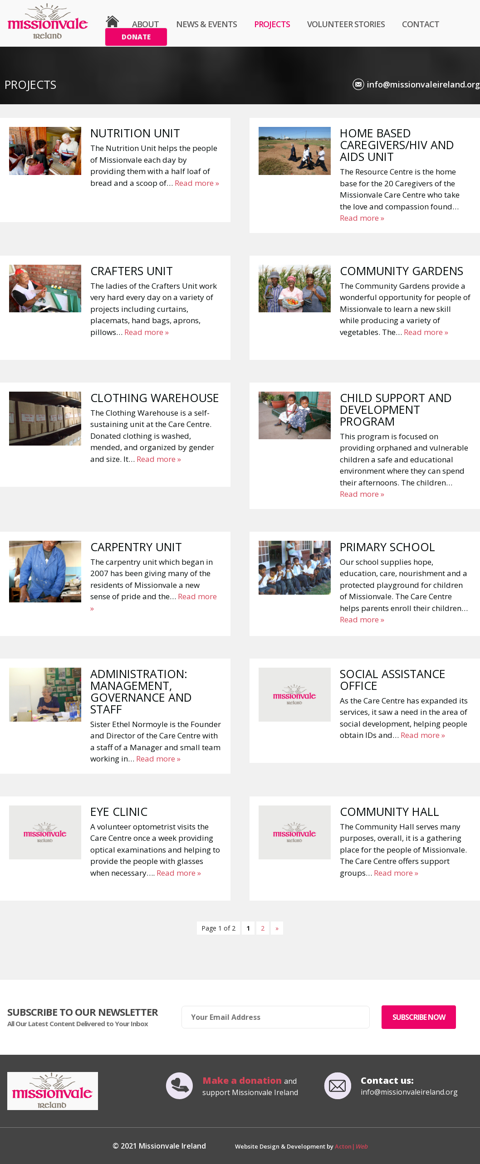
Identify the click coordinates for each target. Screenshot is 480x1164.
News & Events (206, 24)
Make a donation (243, 1080)
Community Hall (389, 811)
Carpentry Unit (136, 546)
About (145, 24)
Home (112, 21)
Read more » (197, 183)
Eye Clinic (118, 811)
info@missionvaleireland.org (423, 84)
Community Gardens (401, 270)
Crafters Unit (131, 270)
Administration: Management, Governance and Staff (141, 691)
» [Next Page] (277, 928)
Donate (136, 36)
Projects (272, 24)
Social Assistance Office (393, 679)
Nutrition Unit (135, 133)
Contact (420, 24)
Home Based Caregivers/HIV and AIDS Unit (397, 144)
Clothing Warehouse (154, 397)
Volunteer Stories (346, 24)
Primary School (387, 546)
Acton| (351, 1146)
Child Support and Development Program (396, 409)
